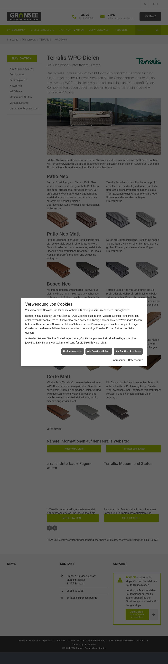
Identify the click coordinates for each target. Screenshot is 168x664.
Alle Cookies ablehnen (98, 351)
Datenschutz (135, 360)
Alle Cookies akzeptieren (128, 351)
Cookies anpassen (72, 351)
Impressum (118, 360)
